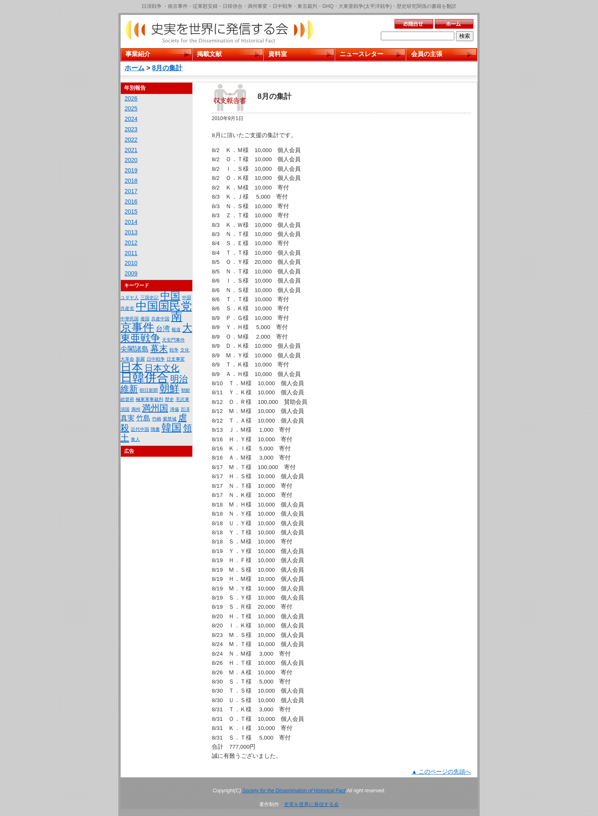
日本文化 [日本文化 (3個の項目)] (162, 368)
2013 (131, 232)
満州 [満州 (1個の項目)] (135, 409)
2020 (131, 160)
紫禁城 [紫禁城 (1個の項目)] (169, 418)
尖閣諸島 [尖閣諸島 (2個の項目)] (134, 349)
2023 (131, 129)
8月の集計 (167, 67)
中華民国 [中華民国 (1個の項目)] (129, 318)
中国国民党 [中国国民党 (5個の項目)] (164, 306)
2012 (131, 242)
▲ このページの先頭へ (441, 772)
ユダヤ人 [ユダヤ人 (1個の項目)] (129, 297)
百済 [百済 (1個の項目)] (185, 409)
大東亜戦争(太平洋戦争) (365, 6)
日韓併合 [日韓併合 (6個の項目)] (144, 377)
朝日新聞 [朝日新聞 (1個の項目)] (149, 390)
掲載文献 (209, 53)
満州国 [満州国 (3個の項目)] (155, 408)
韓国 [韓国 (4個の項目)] (171, 427)
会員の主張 (426, 53)
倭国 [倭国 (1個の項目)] (145, 318)
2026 (131, 98)
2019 (131, 170)
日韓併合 (233, 6)
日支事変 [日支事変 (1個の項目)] (176, 358)
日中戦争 (282, 6)
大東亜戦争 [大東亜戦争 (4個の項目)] (156, 333)
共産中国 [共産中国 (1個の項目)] (160, 318)
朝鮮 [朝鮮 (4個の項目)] (169, 388)
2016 (131, 201)
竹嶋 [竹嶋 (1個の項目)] (156, 418)
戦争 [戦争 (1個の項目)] (174, 349)
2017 (131, 191)
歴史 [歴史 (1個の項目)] (169, 399)
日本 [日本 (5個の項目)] (131, 367)
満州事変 (257, 6)
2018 (131, 180)
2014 (131, 222)
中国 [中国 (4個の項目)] (170, 295)
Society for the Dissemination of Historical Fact (294, 791)
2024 (131, 119)
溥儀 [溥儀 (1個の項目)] (174, 409)
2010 (131, 263)
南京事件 (178, 6)
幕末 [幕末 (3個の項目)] (159, 348)
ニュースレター (361, 53)
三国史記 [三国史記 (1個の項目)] (149, 297)
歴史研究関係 (411, 6)
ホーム (135, 67)
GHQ (327, 6)
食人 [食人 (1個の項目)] (135, 439)
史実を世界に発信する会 (311, 804)
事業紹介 (137, 53)
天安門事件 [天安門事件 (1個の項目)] (173, 339)
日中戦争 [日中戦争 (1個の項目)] (156, 358)
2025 (131, 108)
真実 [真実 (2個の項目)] (127, 418)
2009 (131, 273)
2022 (131, 139)
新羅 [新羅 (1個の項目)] (140, 358)
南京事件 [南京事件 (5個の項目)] (151, 322)
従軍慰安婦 (205, 6)
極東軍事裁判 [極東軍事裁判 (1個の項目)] (149, 399)
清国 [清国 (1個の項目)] (125, 409)
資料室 (277, 53)
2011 (131, 253)
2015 (131, 211)
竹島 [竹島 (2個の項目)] (143, 418)
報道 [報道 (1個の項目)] (176, 329)
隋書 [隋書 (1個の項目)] (155, 429)
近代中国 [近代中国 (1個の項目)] (140, 429)
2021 (131, 150)
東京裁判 (307, 6)
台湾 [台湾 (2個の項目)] (163, 329)
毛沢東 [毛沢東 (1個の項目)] (182, 399)
